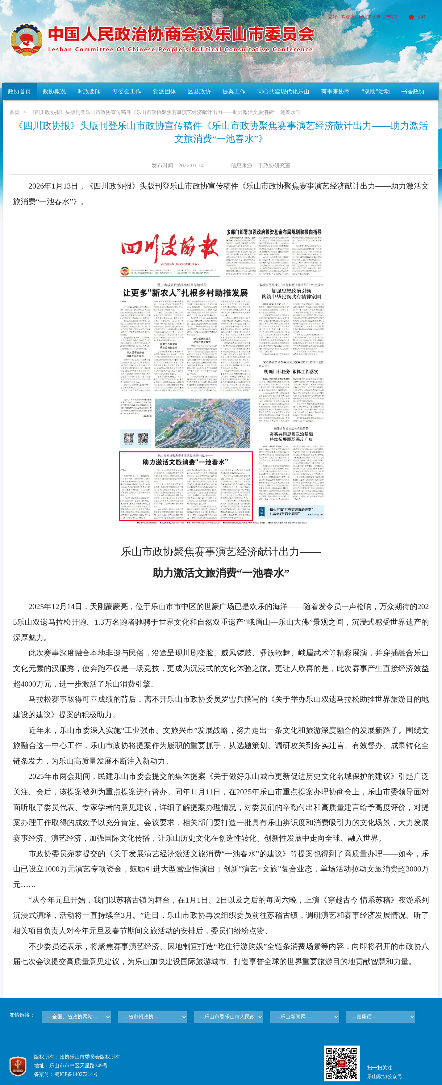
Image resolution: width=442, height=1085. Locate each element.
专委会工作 (126, 91)
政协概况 (54, 91)
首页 (14, 112)
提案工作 (234, 91)
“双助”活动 (376, 91)
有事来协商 (335, 91)
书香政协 (413, 91)
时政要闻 (89, 91)
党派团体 (164, 91)
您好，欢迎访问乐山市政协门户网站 (363, 16)
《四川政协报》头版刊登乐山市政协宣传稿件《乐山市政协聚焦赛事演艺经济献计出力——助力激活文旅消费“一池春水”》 (166, 112)
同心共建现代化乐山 (283, 91)
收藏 (415, 16)
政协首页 (19, 91)
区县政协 (199, 91)
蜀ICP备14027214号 (76, 1074)
